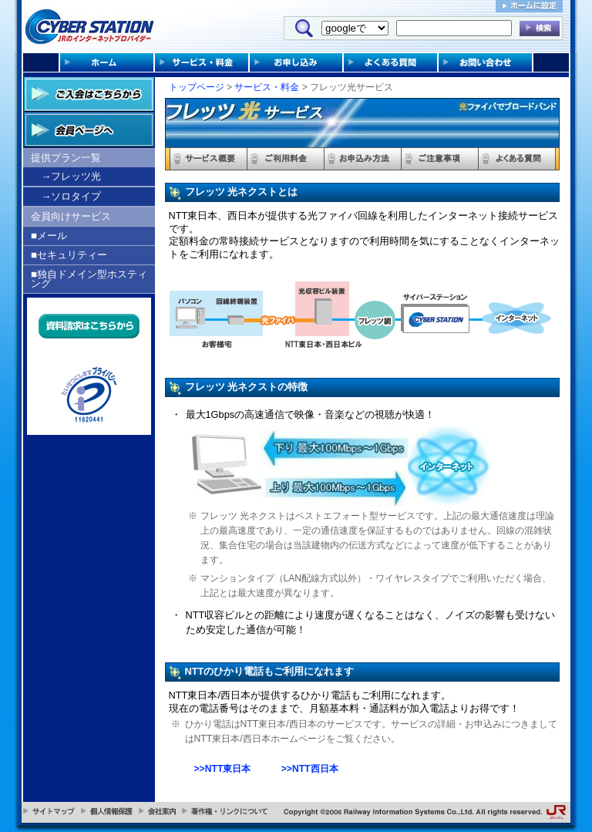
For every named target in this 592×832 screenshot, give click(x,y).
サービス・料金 (266, 87)
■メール (49, 235)
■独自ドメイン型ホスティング (89, 278)
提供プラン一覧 (66, 157)
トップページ (196, 87)
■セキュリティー (69, 255)
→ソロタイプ (71, 196)
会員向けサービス (71, 216)
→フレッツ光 (71, 176)
